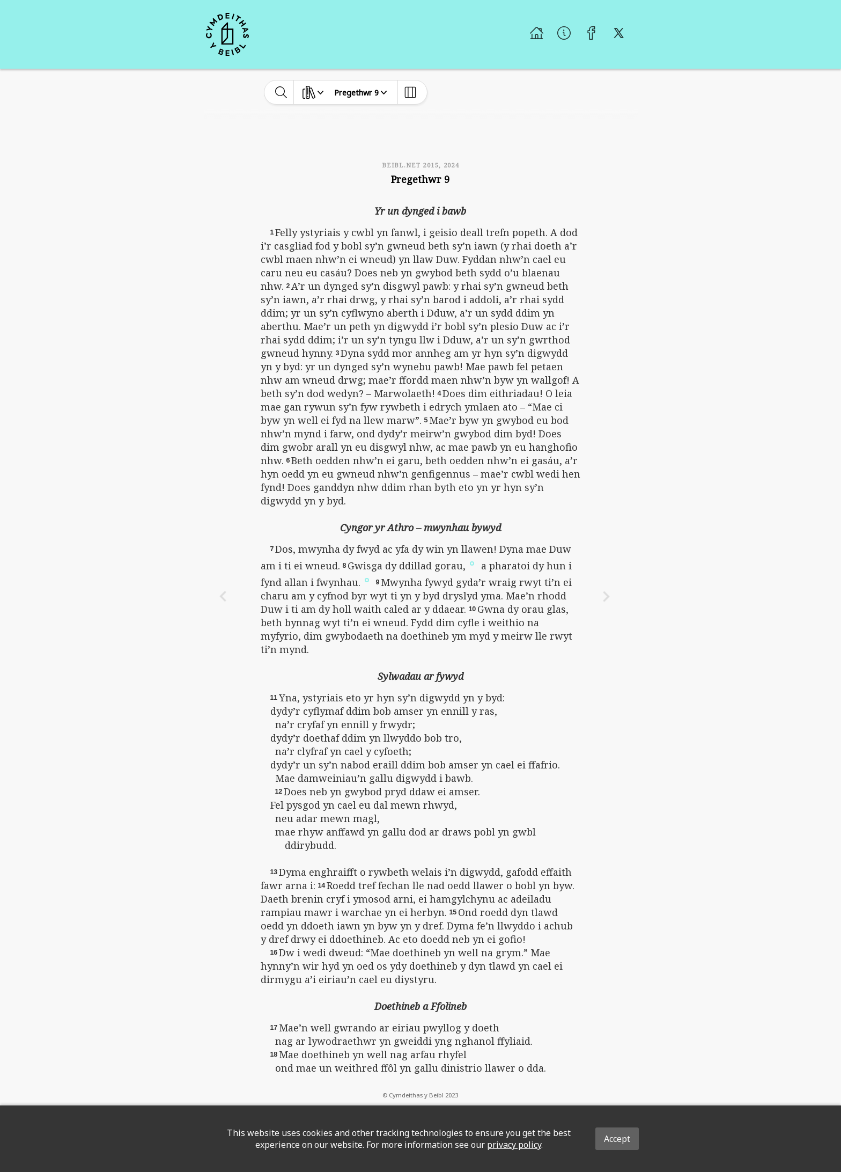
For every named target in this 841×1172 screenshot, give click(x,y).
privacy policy (514, 1145)
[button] (472, 562)
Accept (617, 1139)
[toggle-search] (281, 92)
